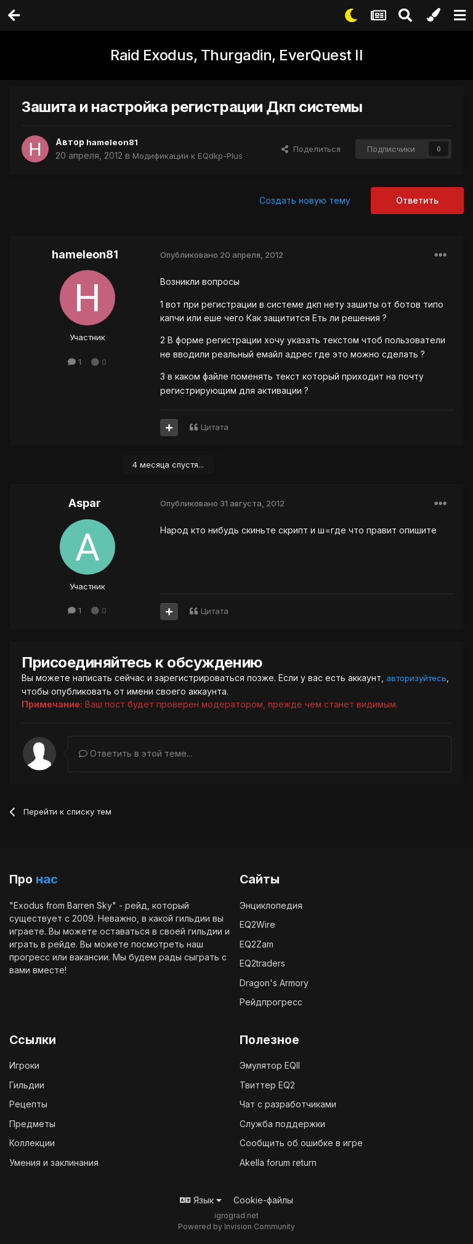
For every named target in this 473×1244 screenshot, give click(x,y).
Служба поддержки (282, 1123)
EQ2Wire (257, 924)
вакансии (89, 956)
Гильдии (26, 1084)
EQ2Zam (256, 943)
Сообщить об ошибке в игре (301, 1143)
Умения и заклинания (54, 1162)
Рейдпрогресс (271, 1001)
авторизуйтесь (54, 690)
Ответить (417, 200)
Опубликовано (221, 255)
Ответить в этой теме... (135, 753)
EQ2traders (262, 962)
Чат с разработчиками (288, 1104)
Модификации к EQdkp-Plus (190, 155)
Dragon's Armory (274, 982)
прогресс (29, 956)
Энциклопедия (271, 904)
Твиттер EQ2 (267, 1084)
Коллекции (32, 1143)
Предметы (32, 1123)
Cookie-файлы (263, 1200)
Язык (201, 1200)
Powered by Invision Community (236, 1225)
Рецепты (28, 1104)
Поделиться (311, 149)
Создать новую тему (304, 200)
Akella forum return (278, 1162)
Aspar (84, 502)
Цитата (214, 427)
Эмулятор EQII (270, 1065)
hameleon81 (113, 142)
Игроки (24, 1065)
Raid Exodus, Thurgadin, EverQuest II (236, 55)
